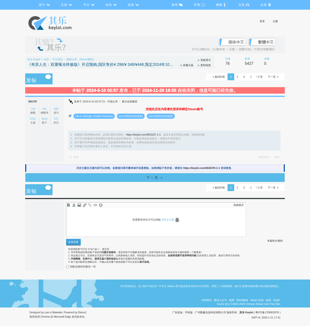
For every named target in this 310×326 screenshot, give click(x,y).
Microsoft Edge (62, 316)
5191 (33, 118)
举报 (276, 157)
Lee (47, 312)
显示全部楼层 (129, 101)
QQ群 (276, 300)
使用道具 (264, 157)
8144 (45, 118)
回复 (76, 157)
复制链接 (205, 65)
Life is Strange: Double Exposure (94, 116)
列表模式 (207, 300)
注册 (275, 21)
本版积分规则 (275, 240)
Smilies (101, 205)
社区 (46, 59)
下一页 (272, 76)
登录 (262, 21)
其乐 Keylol (33, 59)
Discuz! (82, 312)
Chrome (45, 316)
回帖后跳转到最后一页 (81, 266)
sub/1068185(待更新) (161, 116)
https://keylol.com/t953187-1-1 (143, 134)
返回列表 (220, 76)
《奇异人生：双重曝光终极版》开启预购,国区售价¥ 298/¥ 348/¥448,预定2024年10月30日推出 (100, 64)
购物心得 (71, 59)
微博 (231, 300)
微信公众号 (220, 300)
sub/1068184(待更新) (131, 116)
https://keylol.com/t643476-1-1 (201, 168)
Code (95, 205)
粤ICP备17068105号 (267, 312)
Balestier (57, 312)
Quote (90, 205)
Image (79, 205)
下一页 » (155, 177)
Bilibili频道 (242, 300)
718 (33, 108)
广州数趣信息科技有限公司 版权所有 (216, 312)
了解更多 (196, 252)
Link (84, 205)
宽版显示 (205, 60)
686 (56, 108)
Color (74, 205)
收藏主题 (188, 65)
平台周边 (58, 59)
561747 (32, 101)
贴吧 (268, 300)
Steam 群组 (257, 300)
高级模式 (238, 205)
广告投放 (177, 312)
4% (44, 108)
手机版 (189, 312)
